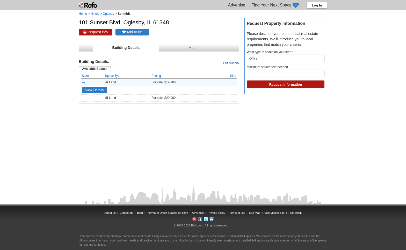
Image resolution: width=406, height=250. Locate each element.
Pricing (156, 76)
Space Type (113, 76)
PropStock (295, 212)
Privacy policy (216, 212)
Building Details (126, 48)
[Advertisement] (159, 116)
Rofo (88, 5)
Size (233, 76)
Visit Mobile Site (274, 212)
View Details (94, 90)
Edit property (231, 62)
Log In (317, 5)
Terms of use (237, 212)
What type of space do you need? (285, 56)
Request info (95, 32)
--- (83, 82)
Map (192, 48)
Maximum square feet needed (285, 71)
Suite (85, 76)
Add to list (132, 32)
